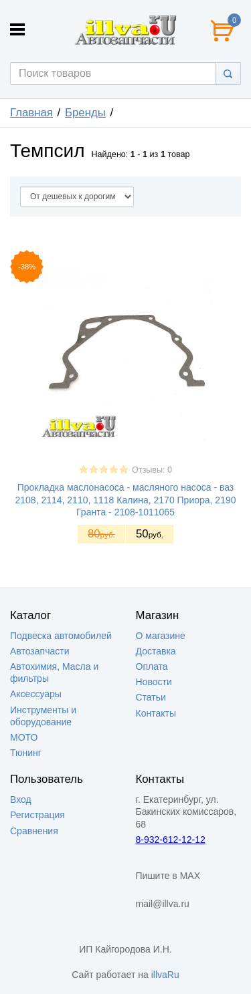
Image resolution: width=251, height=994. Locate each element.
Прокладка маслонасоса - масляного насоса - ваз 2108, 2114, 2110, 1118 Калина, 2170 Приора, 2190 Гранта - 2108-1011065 (125, 499)
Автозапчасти (39, 651)
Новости (154, 681)
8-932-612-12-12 (170, 839)
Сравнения (34, 831)
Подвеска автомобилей (61, 635)
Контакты (156, 713)
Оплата (152, 666)
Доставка (156, 651)
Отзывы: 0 (152, 470)
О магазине (160, 635)
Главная (31, 112)
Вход (20, 799)
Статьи (151, 697)
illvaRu (165, 974)
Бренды (85, 112)
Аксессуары (36, 694)
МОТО (23, 737)
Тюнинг (25, 752)
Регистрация (37, 815)
